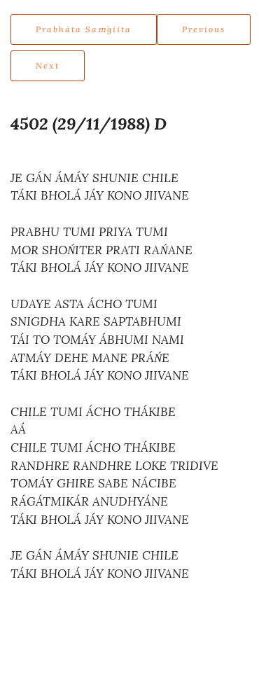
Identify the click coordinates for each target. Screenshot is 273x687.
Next (47, 65)
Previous (203, 29)
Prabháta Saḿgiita (84, 29)
